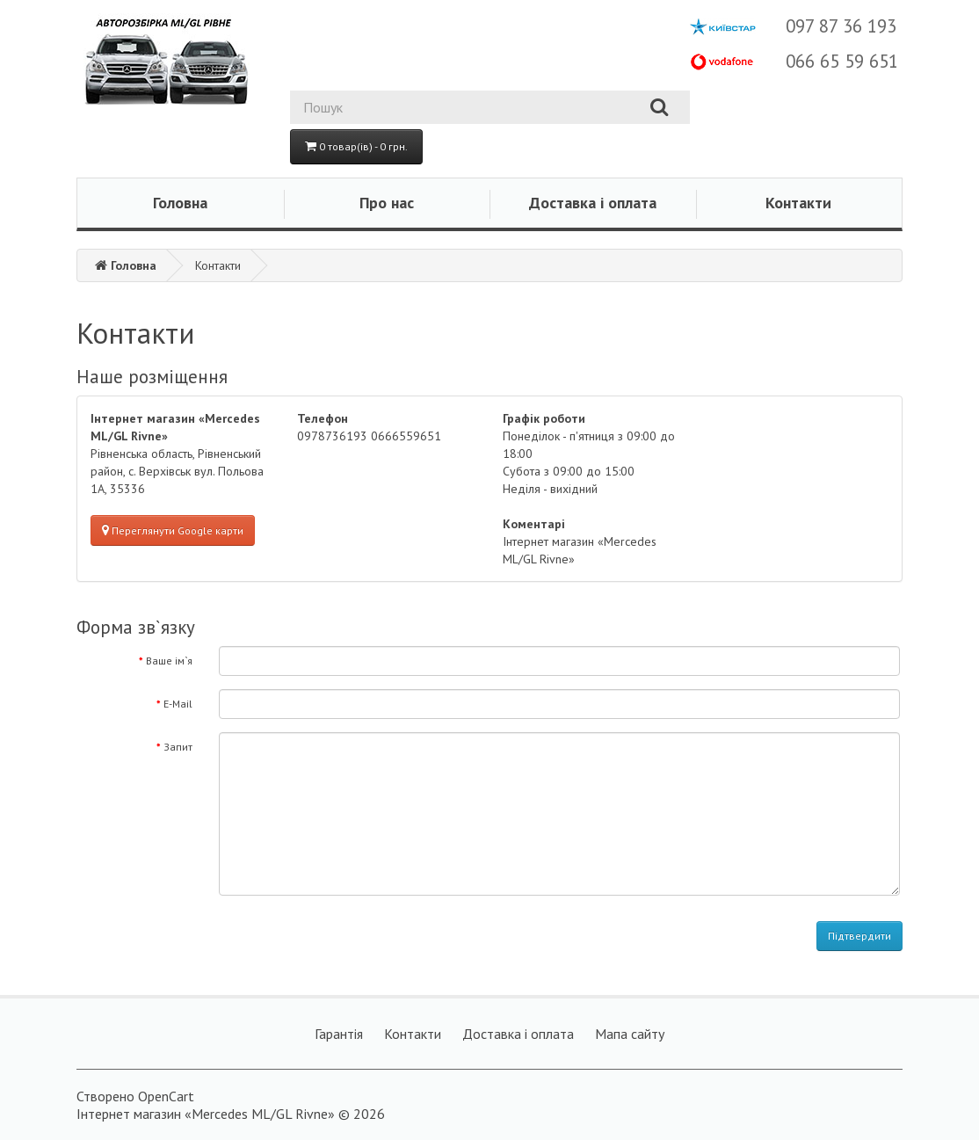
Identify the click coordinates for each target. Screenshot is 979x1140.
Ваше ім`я (169, 660)
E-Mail (177, 703)
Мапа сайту (629, 1033)
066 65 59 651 (842, 61)
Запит (177, 746)
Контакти (798, 202)
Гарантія (339, 1033)
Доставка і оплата (592, 202)
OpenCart (166, 1096)
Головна (180, 202)
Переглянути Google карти (172, 530)
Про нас (386, 202)
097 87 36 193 (841, 26)
